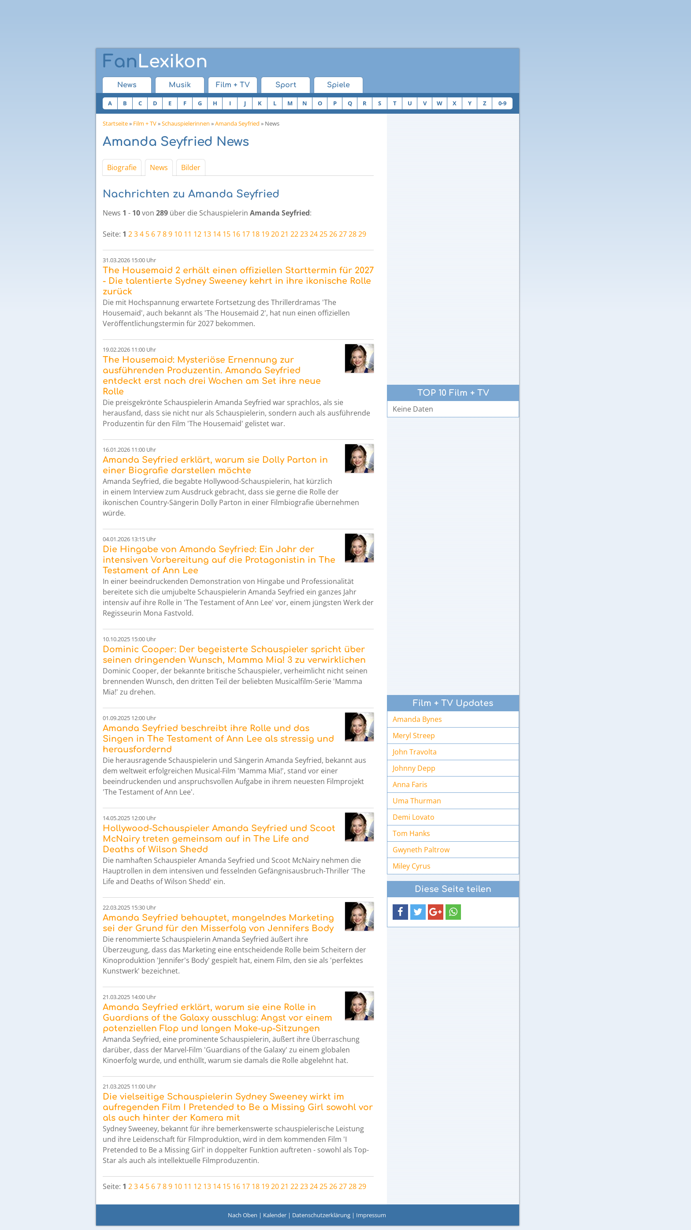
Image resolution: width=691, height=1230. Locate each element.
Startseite (115, 123)
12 (197, 234)
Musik (180, 85)
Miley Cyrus (412, 866)
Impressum (371, 1215)
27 (343, 234)
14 (217, 234)
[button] (400, 912)
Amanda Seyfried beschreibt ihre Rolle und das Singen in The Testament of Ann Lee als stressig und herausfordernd (218, 739)
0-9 (502, 103)
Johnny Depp (414, 768)
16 (236, 234)
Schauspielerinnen (186, 123)
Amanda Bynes (417, 719)
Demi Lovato (414, 817)
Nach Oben (242, 1215)
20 (275, 234)
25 (323, 234)
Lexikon (155, 61)
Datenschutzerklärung (321, 1215)
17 (246, 234)
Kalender (274, 1215)
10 (178, 234)
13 (207, 234)
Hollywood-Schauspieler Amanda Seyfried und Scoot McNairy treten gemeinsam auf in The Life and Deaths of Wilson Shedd (219, 839)
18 (256, 234)
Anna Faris (410, 784)
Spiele (338, 85)
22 (294, 234)
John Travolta (415, 752)
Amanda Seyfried (237, 123)
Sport (285, 85)
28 (353, 234)
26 (333, 234)
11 (188, 234)
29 (362, 234)
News (127, 85)
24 (314, 234)
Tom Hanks (411, 833)
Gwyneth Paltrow (421, 850)
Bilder (191, 167)
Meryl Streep (414, 735)
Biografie (122, 167)
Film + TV (233, 85)
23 (304, 234)
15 (226, 234)
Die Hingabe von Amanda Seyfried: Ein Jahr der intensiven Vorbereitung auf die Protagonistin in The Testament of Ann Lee (219, 560)
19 (265, 234)
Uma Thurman (417, 801)
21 (285, 234)
